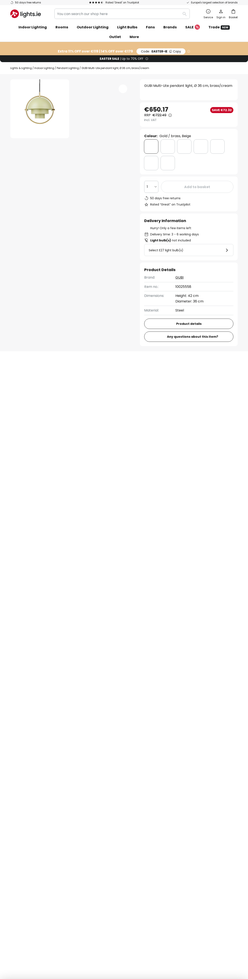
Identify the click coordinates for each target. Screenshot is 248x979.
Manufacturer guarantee (31, 840)
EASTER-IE (161, 51)
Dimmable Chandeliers (153, 546)
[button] (39, 172)
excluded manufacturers (141, 750)
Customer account (26, 833)
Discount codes (100, 810)
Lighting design (112, 818)
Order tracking (22, 795)
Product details (84, 374)
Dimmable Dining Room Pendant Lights (43, 546)
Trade (219, 27)
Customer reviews (102, 825)
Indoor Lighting (44, 68)
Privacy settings (49, 939)
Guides (113, 840)
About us (94, 788)
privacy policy (188, 739)
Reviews (122, 374)
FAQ (13, 788)
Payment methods (26, 825)
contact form (121, 739)
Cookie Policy (141, 939)
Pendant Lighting (68, 68)
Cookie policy (176, 803)
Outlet (115, 36)
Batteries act (161, 939)
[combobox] (122, 14)
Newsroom (113, 833)
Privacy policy (176, 795)
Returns (16, 818)
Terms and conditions (183, 788)
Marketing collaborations (108, 803)
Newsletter (96, 795)
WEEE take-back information (190, 939)
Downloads (155, 374)
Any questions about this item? (192, 337)
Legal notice (175, 810)
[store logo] (25, 13)
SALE (192, 27)
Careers (94, 833)
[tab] (33, 374)
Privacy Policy (121, 939)
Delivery (17, 810)
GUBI (179, 277)
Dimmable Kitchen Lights (199, 546)
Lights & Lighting (21, 68)
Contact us (19, 803)
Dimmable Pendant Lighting (104, 546)
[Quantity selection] (151, 187)
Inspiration (96, 840)
